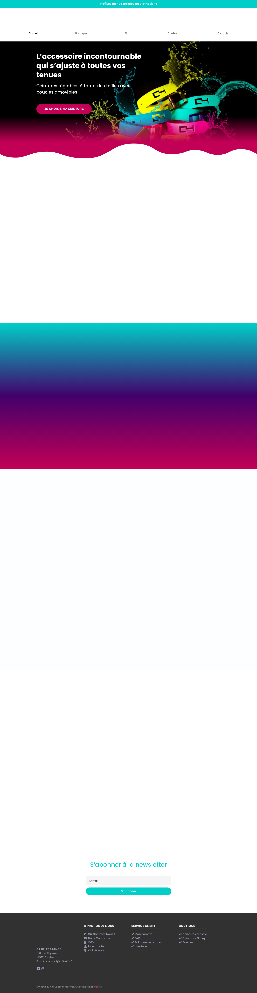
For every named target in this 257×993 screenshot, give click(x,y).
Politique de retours (148, 942)
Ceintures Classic (194, 934)
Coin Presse (96, 950)
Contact (173, 33)
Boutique (81, 33)
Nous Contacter (99, 938)
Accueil (33, 33)
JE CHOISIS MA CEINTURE (64, 108)
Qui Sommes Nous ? (101, 934)
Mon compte (143, 934)
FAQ (137, 938)
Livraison (141, 946)
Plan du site (96, 946)
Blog (127, 33)
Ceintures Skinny (193, 938)
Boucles (188, 942)
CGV (91, 942)
